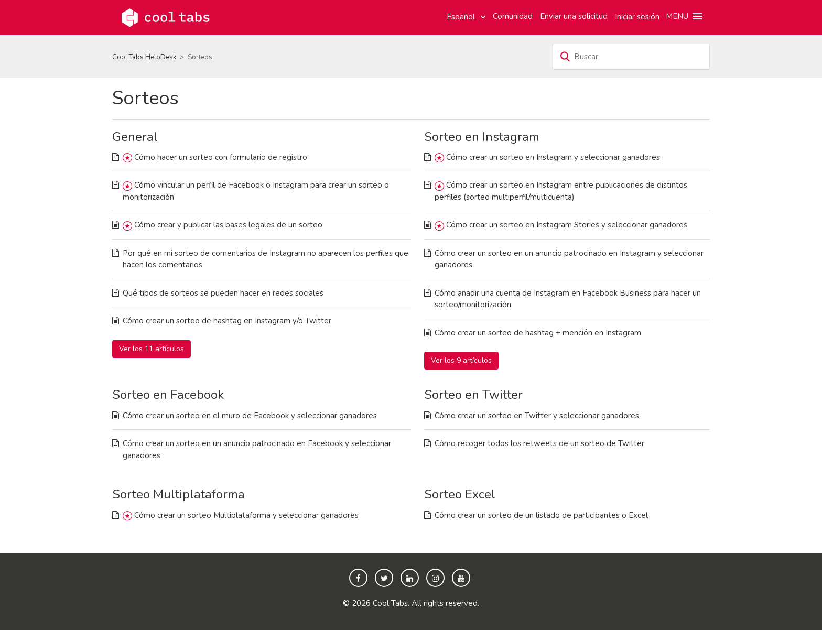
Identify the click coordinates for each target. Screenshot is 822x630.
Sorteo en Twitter (473, 394)
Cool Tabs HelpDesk (144, 57)
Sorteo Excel (459, 494)
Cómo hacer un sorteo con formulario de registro (220, 157)
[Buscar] (631, 57)
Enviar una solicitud (574, 16)
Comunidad (513, 16)
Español (462, 17)
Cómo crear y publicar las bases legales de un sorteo (228, 225)
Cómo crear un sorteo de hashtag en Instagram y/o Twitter (227, 321)
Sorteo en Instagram (481, 136)
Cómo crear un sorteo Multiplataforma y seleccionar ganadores (246, 515)
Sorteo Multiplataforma (178, 494)
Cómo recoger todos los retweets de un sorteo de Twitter (539, 443)
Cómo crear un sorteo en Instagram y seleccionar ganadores (553, 157)
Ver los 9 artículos (461, 360)
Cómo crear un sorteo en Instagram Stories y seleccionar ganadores (566, 225)
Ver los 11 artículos (151, 349)
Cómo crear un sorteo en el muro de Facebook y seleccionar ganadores (250, 415)
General (135, 136)
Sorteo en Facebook (168, 394)
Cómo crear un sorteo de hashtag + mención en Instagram (538, 333)
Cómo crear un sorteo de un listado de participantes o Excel (541, 515)
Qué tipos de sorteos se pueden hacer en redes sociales (223, 293)
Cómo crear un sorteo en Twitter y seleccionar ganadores (537, 415)
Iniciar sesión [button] (637, 17)
